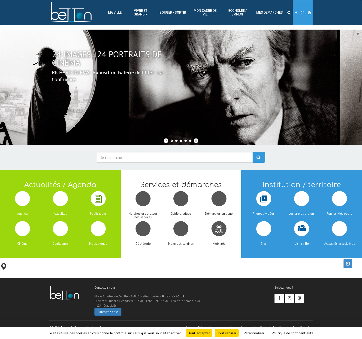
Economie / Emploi (237, 12)
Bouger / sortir (173, 12)
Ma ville (115, 12)
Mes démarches (269, 12)
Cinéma (22, 243)
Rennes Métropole (339, 213)
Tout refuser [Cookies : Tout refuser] (226, 333)
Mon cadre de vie (205, 12)
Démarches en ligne (219, 213)
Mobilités (219, 243)
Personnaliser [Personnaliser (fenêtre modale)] (254, 333)
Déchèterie (143, 243)
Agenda (22, 213)
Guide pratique (181, 213)
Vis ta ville (302, 243)
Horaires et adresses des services (143, 215)
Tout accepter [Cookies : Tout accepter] (199, 333)
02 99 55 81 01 (173, 296)
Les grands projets (301, 213)
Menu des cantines (181, 243)
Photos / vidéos (264, 213)
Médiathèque (98, 243)
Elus (263, 243)
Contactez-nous (107, 312)
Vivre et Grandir (141, 12)
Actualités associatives (339, 243)
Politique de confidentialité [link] (293, 333)
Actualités (60, 213)
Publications (98, 213)
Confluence (60, 243)
